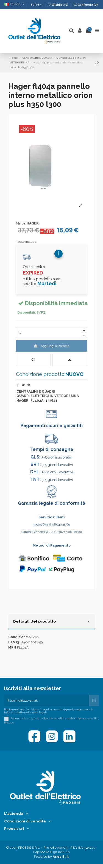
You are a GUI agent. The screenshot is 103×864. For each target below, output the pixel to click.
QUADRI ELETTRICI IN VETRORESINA (47, 396)
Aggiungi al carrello (51, 346)
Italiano (14, 4)
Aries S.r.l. (61, 857)
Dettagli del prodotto (51, 621)
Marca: (21, 223)
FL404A (36, 400)
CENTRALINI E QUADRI (35, 391)
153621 (51, 400)
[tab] (51, 622)
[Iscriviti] (94, 700)
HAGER (32, 223)
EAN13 (13, 642)
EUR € (36, 4)
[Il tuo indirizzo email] (46, 700)
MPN (12, 647)
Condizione (18, 637)
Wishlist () (58, 4)
